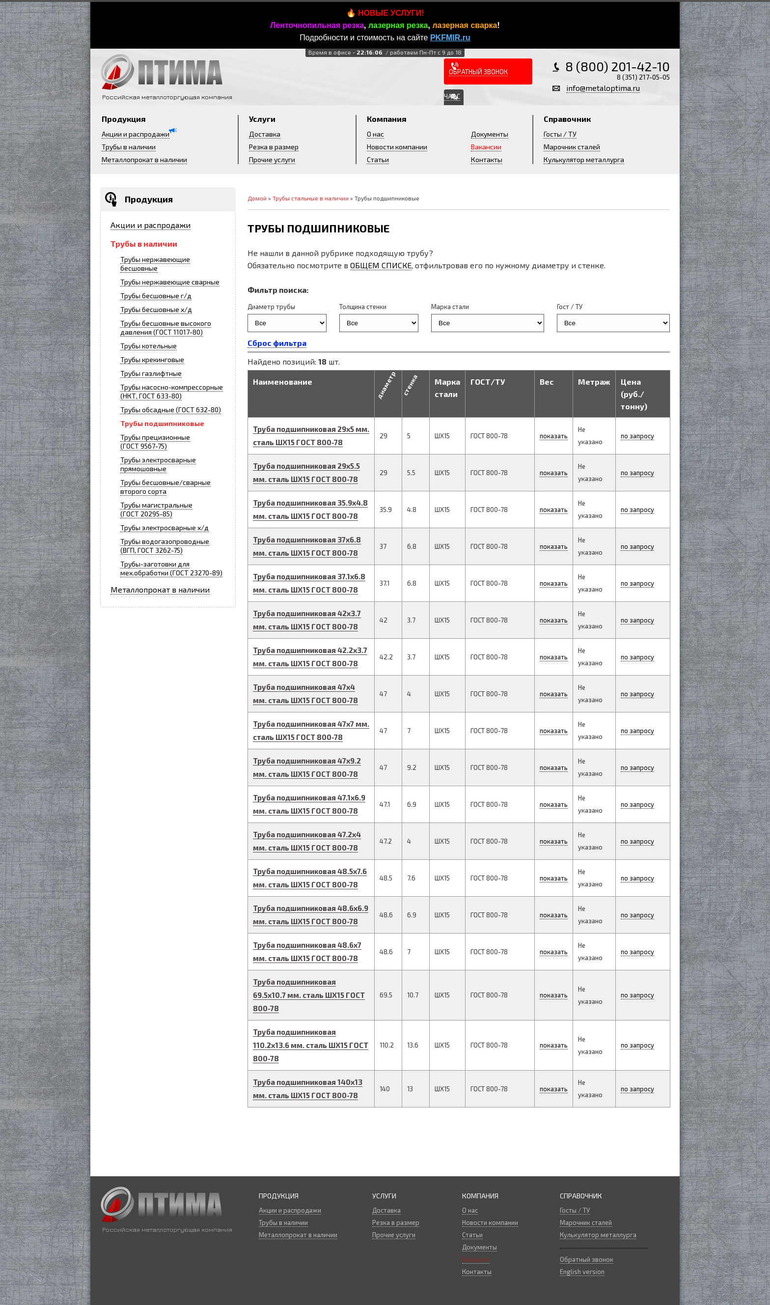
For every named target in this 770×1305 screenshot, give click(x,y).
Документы (489, 134)
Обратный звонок (586, 1259)
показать (554, 436)
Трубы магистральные (156, 509)
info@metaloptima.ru (603, 87)
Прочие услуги (272, 159)
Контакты (486, 159)
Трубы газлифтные (151, 373)
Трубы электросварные (164, 527)
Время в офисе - (384, 52)
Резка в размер (274, 146)
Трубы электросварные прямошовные (158, 464)
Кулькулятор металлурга (584, 159)
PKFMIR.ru (450, 37)
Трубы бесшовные (156, 295)
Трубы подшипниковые (162, 423)
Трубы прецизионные (155, 441)
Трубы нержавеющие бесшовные (155, 263)
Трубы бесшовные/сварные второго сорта (165, 486)
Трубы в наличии (129, 146)
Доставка (264, 134)
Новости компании (397, 146)
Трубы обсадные (170, 409)
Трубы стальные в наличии (311, 198)
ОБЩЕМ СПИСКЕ (381, 265)
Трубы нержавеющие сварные (170, 282)
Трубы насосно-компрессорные (171, 391)
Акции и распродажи (135, 134)
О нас (375, 134)
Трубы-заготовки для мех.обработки (171, 568)
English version (582, 1272)
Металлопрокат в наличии (144, 159)
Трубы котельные (148, 345)
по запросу (637, 436)
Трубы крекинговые (152, 359)
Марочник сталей (572, 146)
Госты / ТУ (560, 134)
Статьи (378, 159)
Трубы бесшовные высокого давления (165, 327)
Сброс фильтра (277, 342)
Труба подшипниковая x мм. (309, 995)
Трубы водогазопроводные (164, 545)
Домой (257, 198)
